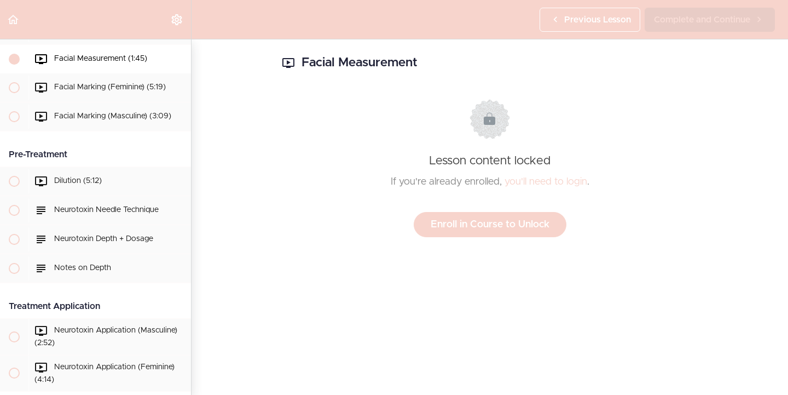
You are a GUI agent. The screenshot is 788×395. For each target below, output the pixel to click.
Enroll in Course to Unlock (490, 225)
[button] (13, 19)
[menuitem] (177, 19)
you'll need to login (546, 182)
